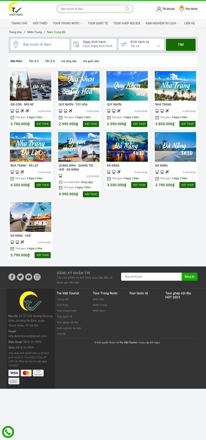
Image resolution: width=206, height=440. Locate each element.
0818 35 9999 (32, 325)
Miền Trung (100, 307)
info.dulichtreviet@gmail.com (27, 319)
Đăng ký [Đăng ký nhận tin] (189, 279)
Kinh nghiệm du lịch (162, 23)
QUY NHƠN (114, 104)
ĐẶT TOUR (43, 123)
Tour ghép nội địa (126, 23)
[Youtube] (28, 279)
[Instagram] (37, 279)
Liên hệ (189, 23)
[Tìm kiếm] (127, 9)
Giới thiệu (40, 23)
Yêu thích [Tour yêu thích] (188, 8)
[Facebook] (11, 279)
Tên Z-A (48, 61)
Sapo (157, 345)
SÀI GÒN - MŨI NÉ (22, 104)
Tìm (180, 45)
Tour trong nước (67, 23)
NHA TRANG (163, 104)
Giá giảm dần (90, 61)
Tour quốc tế (98, 23)
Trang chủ (19, 23)
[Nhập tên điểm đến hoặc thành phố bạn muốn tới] (89, 9)
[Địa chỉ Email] (151, 280)
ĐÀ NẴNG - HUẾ (20, 237)
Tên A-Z (32, 61)
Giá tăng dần (67, 61)
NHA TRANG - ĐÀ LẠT (24, 166)
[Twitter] (20, 279)
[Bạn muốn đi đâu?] (44, 44)
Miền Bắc (99, 302)
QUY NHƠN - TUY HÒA (73, 104)
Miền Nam (99, 313)
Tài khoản (166, 8)
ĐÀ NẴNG (113, 166)
